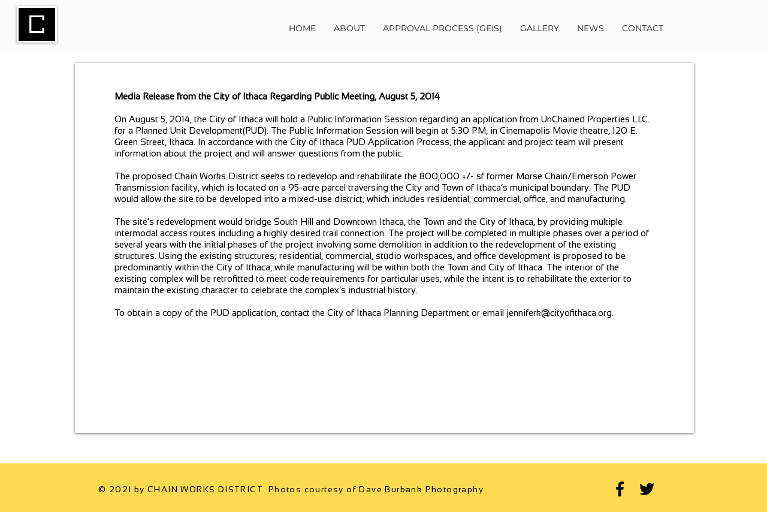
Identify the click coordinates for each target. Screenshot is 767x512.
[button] (349, 28)
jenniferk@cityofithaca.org (559, 313)
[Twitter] (647, 489)
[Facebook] (620, 489)
